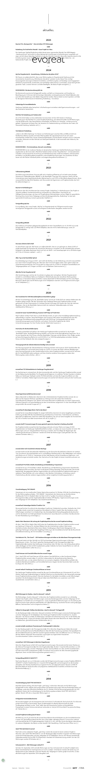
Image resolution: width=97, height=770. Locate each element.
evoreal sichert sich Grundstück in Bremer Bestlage (31, 449)
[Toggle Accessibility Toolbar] (3, 760)
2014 (48, 679)
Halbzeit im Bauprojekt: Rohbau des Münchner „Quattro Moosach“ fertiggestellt (40, 610)
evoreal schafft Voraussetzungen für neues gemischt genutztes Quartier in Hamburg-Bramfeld (44, 424)
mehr (48, 102)
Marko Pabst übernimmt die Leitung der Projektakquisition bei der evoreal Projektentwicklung (44, 521)
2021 (48, 240)
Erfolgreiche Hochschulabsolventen (26, 698)
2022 (48, 219)
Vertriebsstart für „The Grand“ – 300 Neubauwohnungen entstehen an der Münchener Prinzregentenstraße (48, 537)
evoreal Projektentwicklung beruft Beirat (28, 715)
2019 (48, 365)
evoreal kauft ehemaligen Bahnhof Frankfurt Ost (30, 505)
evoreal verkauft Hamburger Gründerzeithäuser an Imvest (33, 569)
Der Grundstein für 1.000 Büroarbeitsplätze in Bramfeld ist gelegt (35, 297)
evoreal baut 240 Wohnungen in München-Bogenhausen (33, 642)
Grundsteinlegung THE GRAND (25, 489)
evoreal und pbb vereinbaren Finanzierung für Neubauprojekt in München (37, 626)
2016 (48, 485)
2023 (48, 168)
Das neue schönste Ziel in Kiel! (25, 243)
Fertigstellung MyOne (22, 203)
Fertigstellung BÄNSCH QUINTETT (26, 658)
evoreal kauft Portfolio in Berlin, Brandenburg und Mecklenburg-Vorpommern (39, 465)
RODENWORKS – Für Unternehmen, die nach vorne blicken (33, 147)
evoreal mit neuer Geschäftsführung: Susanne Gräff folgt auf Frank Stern (38, 313)
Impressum (14, 768)
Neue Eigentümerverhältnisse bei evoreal (28, 394)
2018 (48, 390)
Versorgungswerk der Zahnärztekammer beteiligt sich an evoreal (35, 345)
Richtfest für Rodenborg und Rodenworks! (28, 115)
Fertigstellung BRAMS (22, 223)
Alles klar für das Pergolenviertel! (25, 272)
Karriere (28, 768)
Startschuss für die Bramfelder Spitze (27, 328)
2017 (48, 445)
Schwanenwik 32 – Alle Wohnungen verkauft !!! (30, 745)
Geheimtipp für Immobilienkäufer (26, 104)
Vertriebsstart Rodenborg (23, 131)
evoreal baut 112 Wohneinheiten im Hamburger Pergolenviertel (34, 369)
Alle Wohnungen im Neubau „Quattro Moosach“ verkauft (33, 594)
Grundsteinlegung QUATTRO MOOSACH (28, 683)
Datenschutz (21, 768)
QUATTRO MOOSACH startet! (25, 729)
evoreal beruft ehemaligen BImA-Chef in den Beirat (31, 410)
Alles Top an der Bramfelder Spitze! (26, 258)
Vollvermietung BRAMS (23, 171)
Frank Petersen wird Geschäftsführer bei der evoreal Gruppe (34, 553)
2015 (48, 590)
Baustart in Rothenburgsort (24, 187)
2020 (48, 293)
